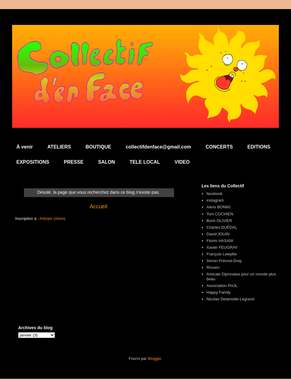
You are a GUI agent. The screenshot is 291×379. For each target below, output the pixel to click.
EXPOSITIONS (32, 162)
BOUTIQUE (98, 146)
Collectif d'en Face (145, 41)
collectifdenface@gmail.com (158, 146)
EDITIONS (258, 146)
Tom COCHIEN (219, 214)
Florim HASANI (219, 240)
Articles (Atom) (52, 218)
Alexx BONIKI (218, 207)
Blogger (154, 358)
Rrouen (212, 267)
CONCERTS (219, 146)
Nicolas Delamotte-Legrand (230, 299)
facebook (214, 193)
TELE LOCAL (144, 162)
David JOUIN (217, 234)
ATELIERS (59, 146)
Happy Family (218, 292)
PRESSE (73, 162)
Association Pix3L (222, 285)
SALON (106, 162)
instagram (215, 200)
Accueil (99, 206)
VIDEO (182, 162)
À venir (24, 146)
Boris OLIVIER (219, 220)
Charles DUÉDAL (221, 227)
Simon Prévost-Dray (224, 260)
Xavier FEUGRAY (221, 247)
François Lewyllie (221, 254)
